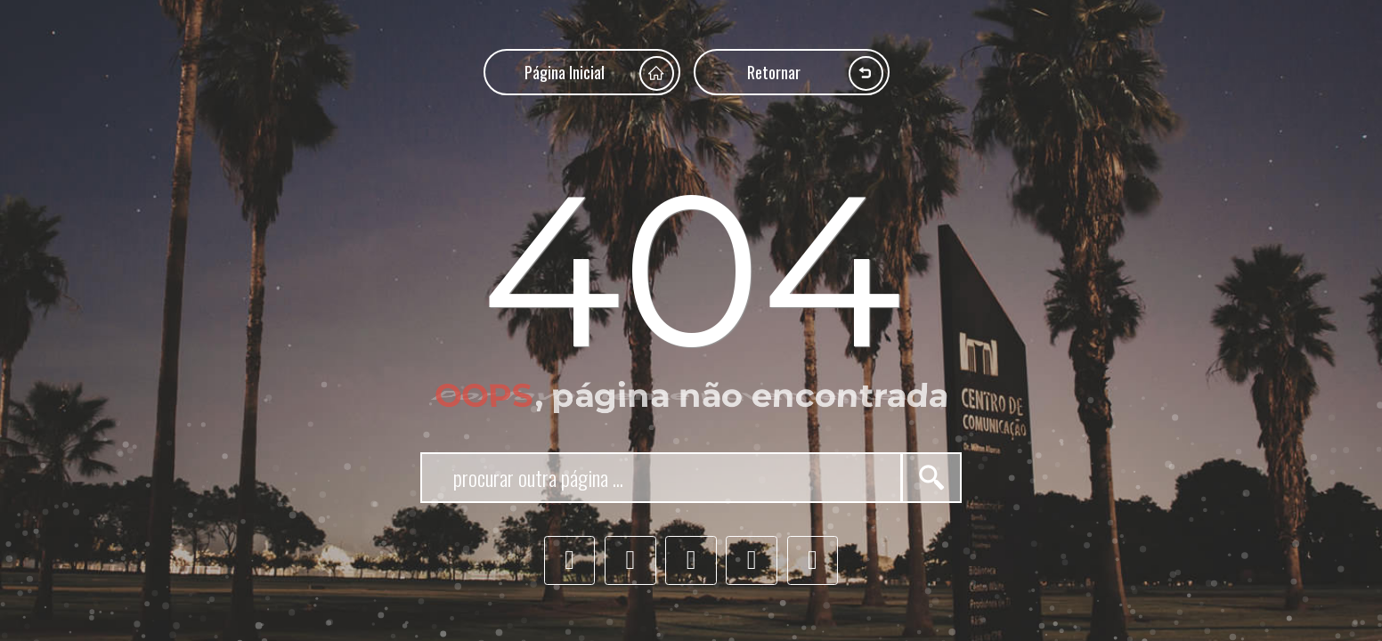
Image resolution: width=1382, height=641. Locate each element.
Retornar (814, 73)
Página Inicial (598, 73)
